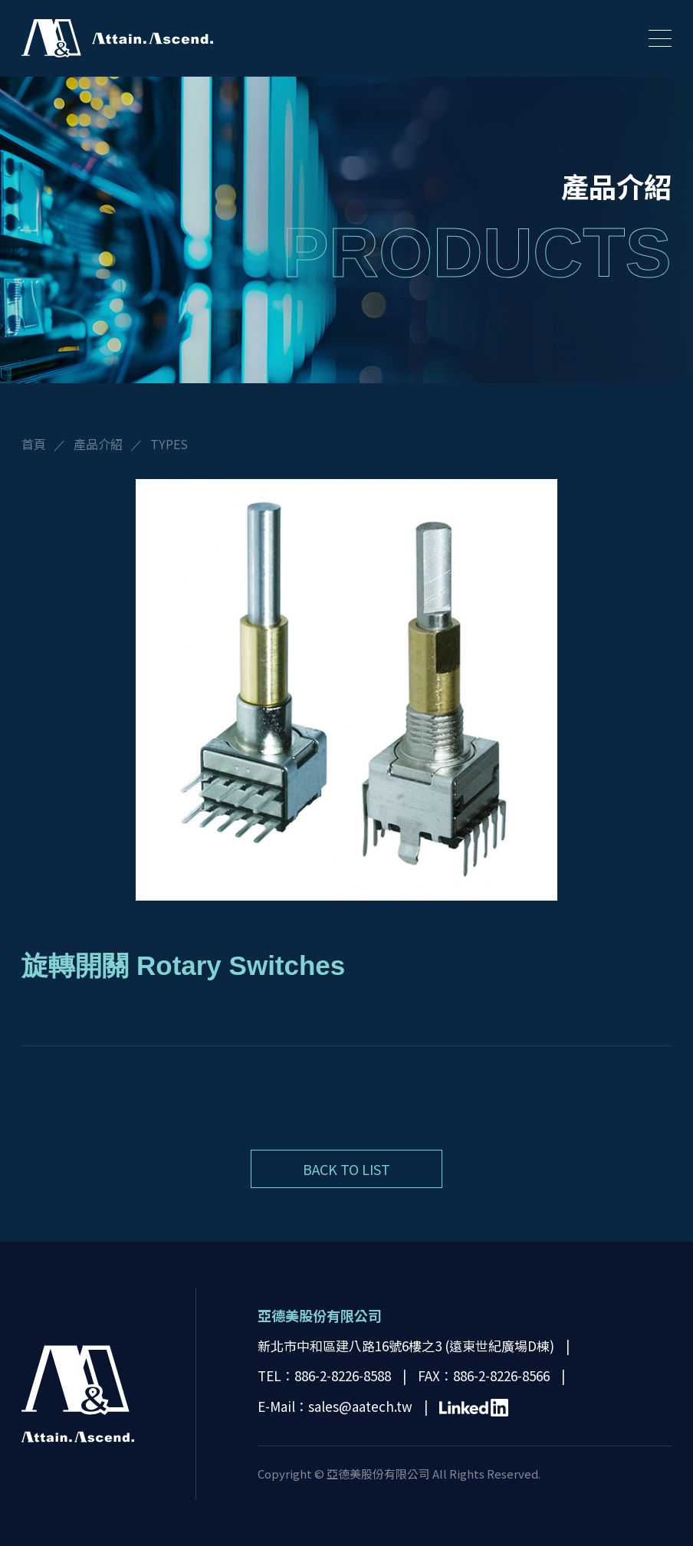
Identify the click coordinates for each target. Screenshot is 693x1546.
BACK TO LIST (346, 1169)
